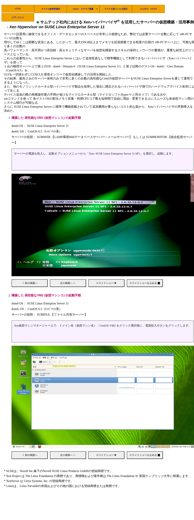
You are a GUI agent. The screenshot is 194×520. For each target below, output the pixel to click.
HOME (18, 8)
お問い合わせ (18, 17)
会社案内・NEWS (148, 9)
